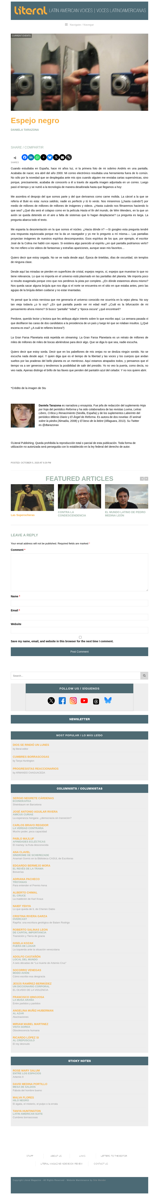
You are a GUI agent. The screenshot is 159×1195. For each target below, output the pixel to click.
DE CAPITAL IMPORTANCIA (29, 932)
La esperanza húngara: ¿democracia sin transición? (42, 818)
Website (16, 624)
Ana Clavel (21, 852)
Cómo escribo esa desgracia (29, 976)
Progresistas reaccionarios (35, 768)
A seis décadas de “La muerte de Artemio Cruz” (39, 963)
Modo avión (21, 972)
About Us (56, 1156)
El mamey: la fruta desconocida (30, 844)
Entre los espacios (27, 1073)
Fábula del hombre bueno (27, 1090)
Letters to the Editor (114, 1156)
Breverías (18, 871)
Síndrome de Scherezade (31, 855)
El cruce (19, 895)
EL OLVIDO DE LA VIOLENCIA (30, 989)
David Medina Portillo (30, 1084)
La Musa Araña (23, 999)
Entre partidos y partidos (26, 1003)
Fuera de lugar (24, 946)
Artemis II (18, 1076)
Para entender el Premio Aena (30, 885)
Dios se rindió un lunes (31, 744)
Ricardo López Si (26, 1037)
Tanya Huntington (25, 760)
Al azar (18, 1013)
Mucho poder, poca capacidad (30, 831)
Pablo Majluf (23, 838)
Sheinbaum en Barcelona (27, 804)
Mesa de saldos (24, 1086)
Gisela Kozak (23, 943)
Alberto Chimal (25, 892)
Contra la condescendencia (72, 514)
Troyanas (20, 882)
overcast (20, 919)
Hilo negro (21, 1100)
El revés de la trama (28, 868)
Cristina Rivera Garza (30, 916)
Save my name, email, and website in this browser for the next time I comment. (62, 641)
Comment (18, 549)
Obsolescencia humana (26, 1030)
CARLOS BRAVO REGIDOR (30, 825)
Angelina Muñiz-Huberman (33, 1010)
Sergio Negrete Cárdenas (33, 798)
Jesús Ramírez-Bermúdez (32, 983)
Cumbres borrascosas (31, 756)
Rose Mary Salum (26, 1070)
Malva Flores (23, 1097)
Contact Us (101, 1164)
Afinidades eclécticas (29, 841)
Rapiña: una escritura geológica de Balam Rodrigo (41, 922)
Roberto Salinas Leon (30, 929)
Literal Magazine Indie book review (62, 1164)
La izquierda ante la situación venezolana (36, 949)
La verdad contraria (28, 828)
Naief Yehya (22, 906)
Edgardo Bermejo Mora (31, 865)
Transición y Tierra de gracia (29, 936)
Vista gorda (21, 1026)
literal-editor (22, 749)
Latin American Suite (28, 1113)
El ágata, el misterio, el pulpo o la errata (35, 1103)
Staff (29, 1156)
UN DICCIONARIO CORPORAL (31, 986)
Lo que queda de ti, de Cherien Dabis (34, 909)
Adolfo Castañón (26, 956)
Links (82, 1156)
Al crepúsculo (24, 1040)
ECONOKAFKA (22, 801)
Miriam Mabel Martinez (30, 1024)
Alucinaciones (20, 1016)
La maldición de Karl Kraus (28, 898)
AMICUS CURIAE (23, 814)
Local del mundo (25, 959)
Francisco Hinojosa (28, 997)
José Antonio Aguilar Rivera (35, 811)
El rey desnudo (21, 1043)
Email (15, 610)
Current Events (21, 36)
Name (15, 596)
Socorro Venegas (27, 970)
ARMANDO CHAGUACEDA (30, 772)
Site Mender (99, 1180)
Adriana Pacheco (26, 879)
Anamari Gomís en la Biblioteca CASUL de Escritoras (43, 858)
